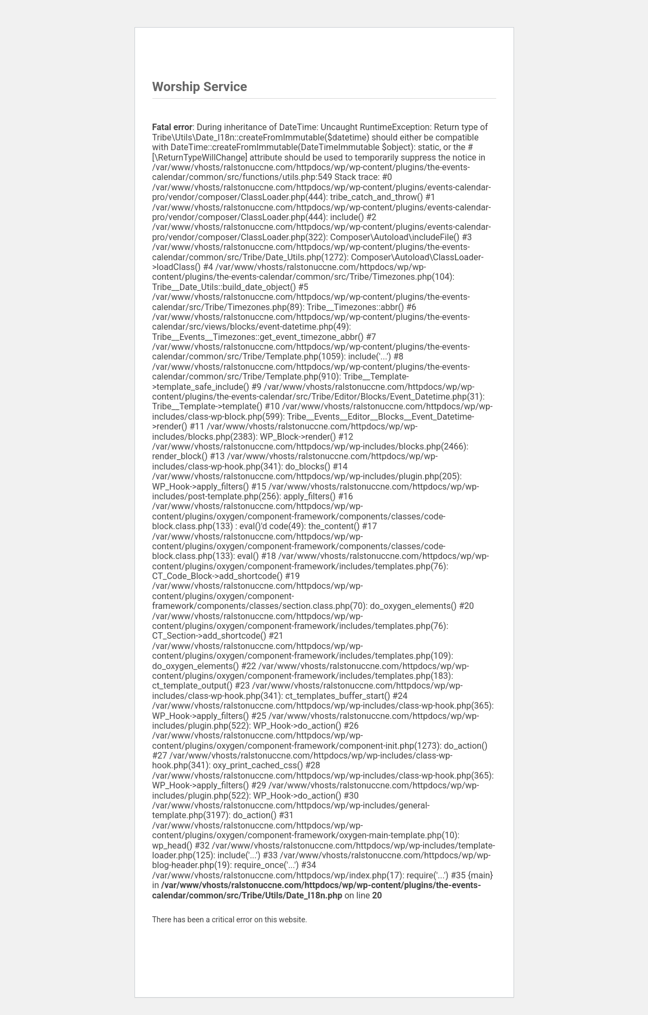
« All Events (173, 57)
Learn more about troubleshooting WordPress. (230, 944)
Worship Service (185, 103)
